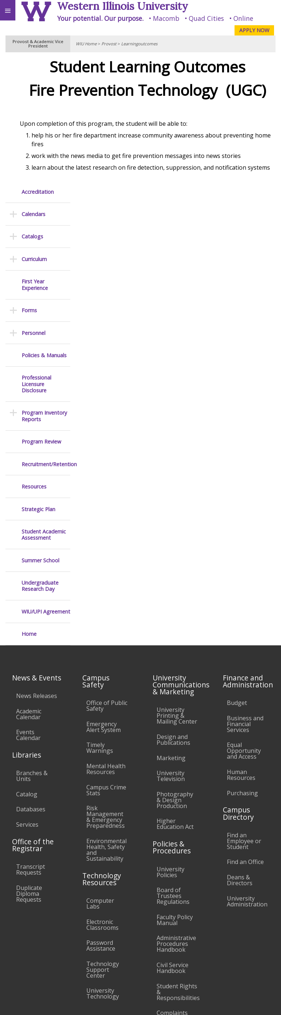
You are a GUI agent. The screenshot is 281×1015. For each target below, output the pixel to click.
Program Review (41, 316)
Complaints (172, 887)
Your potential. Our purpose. (100, 18)
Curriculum (34, 133)
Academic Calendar (28, 588)
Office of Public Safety (106, 580)
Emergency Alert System (103, 601)
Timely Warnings (99, 622)
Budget (237, 577)
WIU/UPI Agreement (46, 486)
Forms (29, 184)
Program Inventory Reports (44, 290)
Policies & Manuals (44, 229)
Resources (34, 361)
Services (27, 699)
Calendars (33, 88)
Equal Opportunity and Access (244, 625)
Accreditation (38, 66)
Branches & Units (32, 650)
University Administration (247, 775)
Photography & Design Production (175, 674)
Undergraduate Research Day (40, 460)
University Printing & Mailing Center (177, 590)
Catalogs (32, 111)
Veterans (149, 957)
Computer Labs (100, 778)
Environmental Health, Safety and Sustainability (106, 724)
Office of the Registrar (33, 719)
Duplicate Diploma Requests (29, 768)
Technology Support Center (102, 844)
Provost (108, 43)
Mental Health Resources (105, 643)
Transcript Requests (30, 744)
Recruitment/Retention (46, 338)
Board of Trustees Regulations (173, 770)
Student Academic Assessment (44, 409)
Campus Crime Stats (106, 664)
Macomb (166, 18)
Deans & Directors (239, 754)
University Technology (102, 868)
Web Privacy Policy (261, 1002)
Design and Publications (173, 614)
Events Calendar (28, 609)
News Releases (36, 570)
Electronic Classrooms (102, 799)
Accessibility (21, 957)
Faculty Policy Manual (175, 794)
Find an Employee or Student (244, 715)
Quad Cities (206, 18)
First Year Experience (35, 158)
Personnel (33, 207)
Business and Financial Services (245, 598)
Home (29, 508)
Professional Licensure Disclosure (36, 258)
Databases (30, 683)
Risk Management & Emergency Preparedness (105, 691)
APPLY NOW (254, 30)
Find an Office (245, 736)
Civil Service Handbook (172, 842)
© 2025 (125, 1002)
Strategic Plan (38, 383)
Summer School (40, 434)
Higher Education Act (175, 698)
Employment (63, 957)
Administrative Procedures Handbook (176, 818)
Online (243, 18)
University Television (171, 650)
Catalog (26, 668)
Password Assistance (100, 820)
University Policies (170, 746)
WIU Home (86, 43)
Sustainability (108, 957)
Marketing (171, 632)
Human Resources (241, 649)
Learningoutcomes (139, 43)
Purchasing (242, 667)
